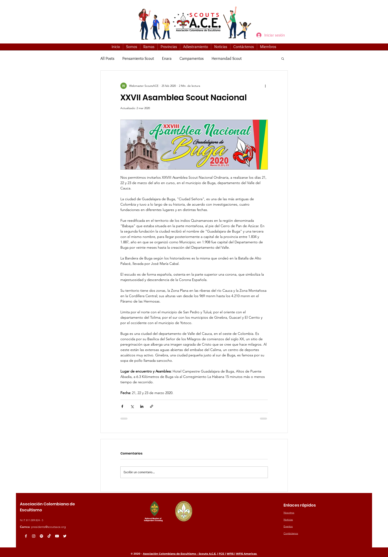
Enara (167, 58)
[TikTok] (49, 536)
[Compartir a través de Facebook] (122, 406)
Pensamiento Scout (138, 58)
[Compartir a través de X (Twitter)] (132, 406)
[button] (131, 46)
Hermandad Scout (227, 58)
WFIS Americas (246, 553)
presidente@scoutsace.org (48, 527)
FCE (222, 553)
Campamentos (192, 58)
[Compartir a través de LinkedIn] (142, 406)
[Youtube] (57, 536)
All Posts (107, 58)
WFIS (230, 553)
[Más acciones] (265, 85)
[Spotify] (41, 536)
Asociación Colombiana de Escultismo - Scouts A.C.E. (179, 553)
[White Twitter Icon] (65, 536)
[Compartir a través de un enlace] (151, 406)
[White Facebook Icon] (26, 536)
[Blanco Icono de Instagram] (33, 536)
